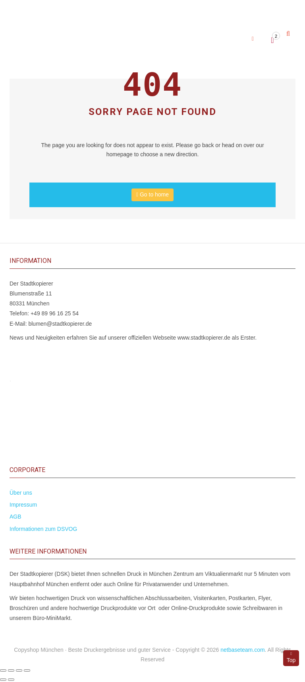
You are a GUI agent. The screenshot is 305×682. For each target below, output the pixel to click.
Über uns (21, 493)
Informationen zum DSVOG (43, 529)
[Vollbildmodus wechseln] (11, 670)
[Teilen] (19, 670)
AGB (15, 516)
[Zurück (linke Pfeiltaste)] (3, 679)
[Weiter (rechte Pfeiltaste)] (11, 679)
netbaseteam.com (242, 650)
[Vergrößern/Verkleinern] (3, 670)
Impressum (23, 504)
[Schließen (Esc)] (27, 670)
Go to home (152, 194)
